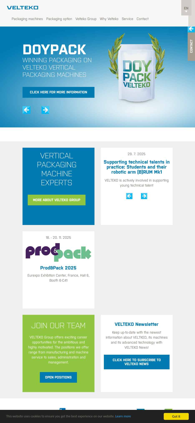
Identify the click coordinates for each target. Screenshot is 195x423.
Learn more (130, 417)
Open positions (58, 367)
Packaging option (90, 8)
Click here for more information (58, 82)
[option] (97, 73)
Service (158, 8)
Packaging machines (57, 8)
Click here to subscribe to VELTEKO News (137, 351)
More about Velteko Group (56, 189)
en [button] (186, 9)
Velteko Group (116, 8)
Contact (173, 8)
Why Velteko (139, 8)
